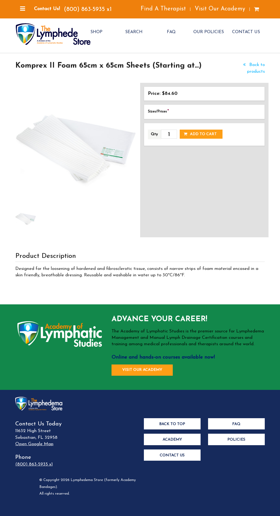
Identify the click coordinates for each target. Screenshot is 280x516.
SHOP (96, 32)
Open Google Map (34, 444)
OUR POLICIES (208, 32)
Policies (236, 440)
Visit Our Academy (220, 9)
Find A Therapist (163, 9)
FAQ (171, 32)
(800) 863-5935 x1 (88, 9)
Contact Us (172, 455)
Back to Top (172, 424)
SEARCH (134, 32)
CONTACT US (246, 32)
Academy (172, 440)
